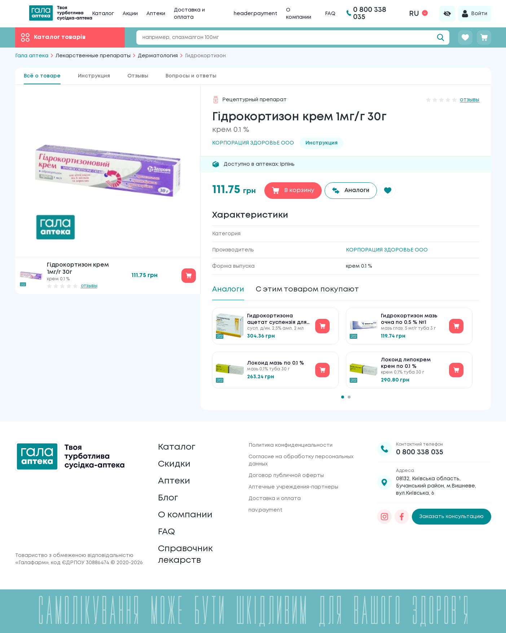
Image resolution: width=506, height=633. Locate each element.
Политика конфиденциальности (290, 445)
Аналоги (228, 289)
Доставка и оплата (274, 498)
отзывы (89, 286)
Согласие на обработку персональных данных (300, 460)
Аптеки (155, 14)
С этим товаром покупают (307, 289)
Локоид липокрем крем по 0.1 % (406, 363)
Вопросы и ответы (191, 76)
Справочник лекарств (185, 554)
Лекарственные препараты (93, 56)
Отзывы (137, 76)
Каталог (103, 14)
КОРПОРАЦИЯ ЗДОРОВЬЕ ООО (387, 250)
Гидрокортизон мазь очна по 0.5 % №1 (409, 319)
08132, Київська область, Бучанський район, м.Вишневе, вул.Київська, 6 (436, 486)
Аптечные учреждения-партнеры (293, 487)
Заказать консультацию (451, 516)
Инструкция (94, 76)
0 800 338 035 (419, 452)
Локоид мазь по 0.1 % (275, 363)
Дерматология (158, 56)
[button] (388, 191)
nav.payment (265, 510)
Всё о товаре (42, 76)
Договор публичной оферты (286, 475)
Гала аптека (31, 56)
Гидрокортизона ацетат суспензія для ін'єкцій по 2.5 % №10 (277, 320)
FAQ (330, 14)
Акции (130, 14)
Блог (168, 498)
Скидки (174, 464)
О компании (185, 515)
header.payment (255, 14)
